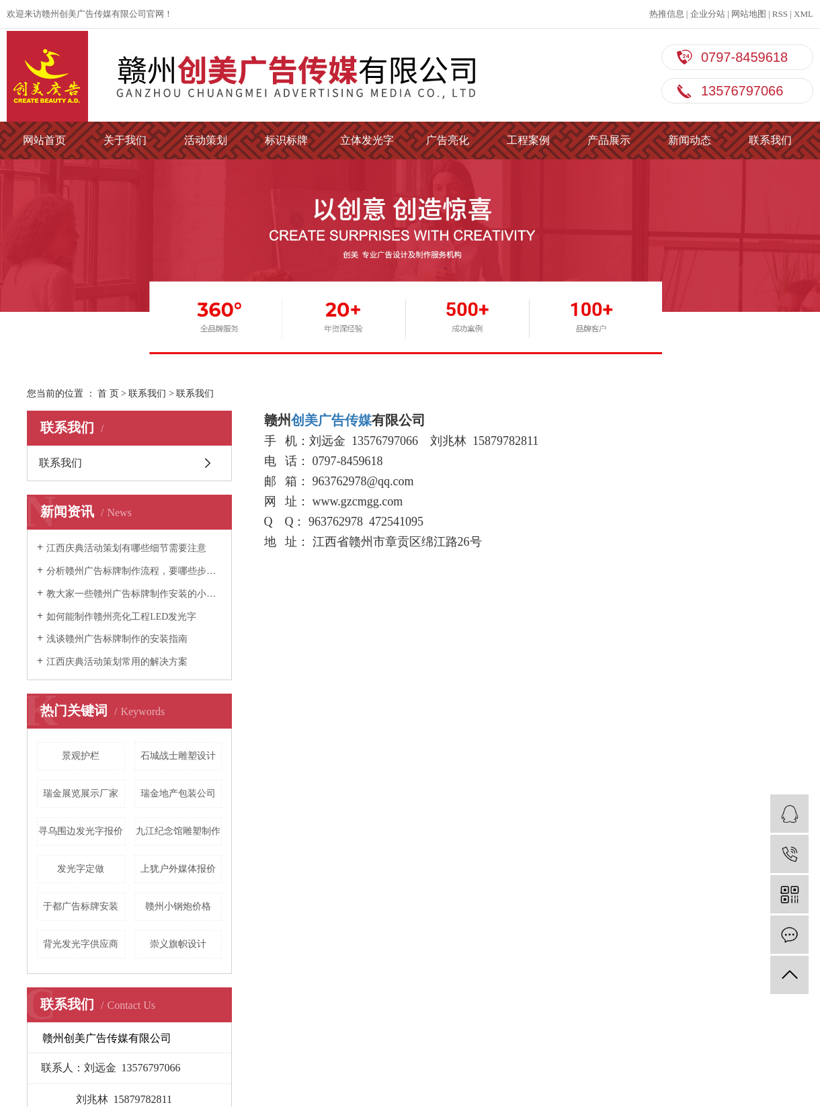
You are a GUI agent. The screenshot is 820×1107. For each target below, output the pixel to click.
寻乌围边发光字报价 (80, 831)
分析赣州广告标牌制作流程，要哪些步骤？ (134, 571)
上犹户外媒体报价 (178, 869)
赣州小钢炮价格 (178, 906)
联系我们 (770, 140)
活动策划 (205, 140)
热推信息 (666, 14)
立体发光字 (367, 140)
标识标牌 (286, 140)
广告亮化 (447, 140)
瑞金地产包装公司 (178, 793)
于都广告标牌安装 (80, 906)
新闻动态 (689, 140)
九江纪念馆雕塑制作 (178, 831)
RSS (780, 14)
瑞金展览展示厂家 (80, 793)
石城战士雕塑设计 (178, 756)
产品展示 (608, 140)
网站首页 (44, 140)
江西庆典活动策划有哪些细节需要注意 (126, 548)
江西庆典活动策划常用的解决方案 (117, 662)
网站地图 (748, 14)
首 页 (108, 393)
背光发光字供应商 (80, 944)
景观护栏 (80, 756)
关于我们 (125, 140)
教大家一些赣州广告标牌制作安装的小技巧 (134, 594)
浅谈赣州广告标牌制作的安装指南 (117, 639)
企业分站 (707, 14)
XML (803, 14)
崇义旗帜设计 (178, 944)
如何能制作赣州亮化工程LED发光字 (121, 617)
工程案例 (528, 140)
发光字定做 (80, 869)
